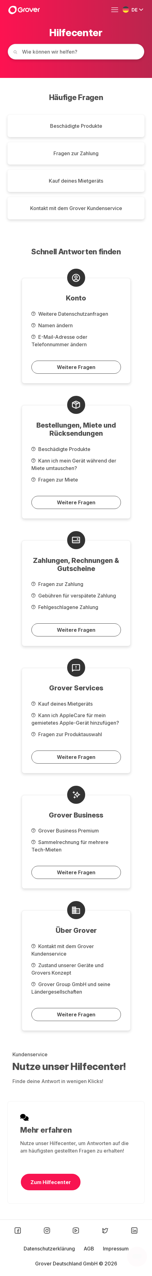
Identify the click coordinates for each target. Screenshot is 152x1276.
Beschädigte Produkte (76, 126)
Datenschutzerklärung (50, 1248)
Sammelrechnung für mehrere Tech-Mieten (69, 846)
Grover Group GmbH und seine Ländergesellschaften (70, 988)
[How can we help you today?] (76, 52)
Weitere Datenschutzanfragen (69, 314)
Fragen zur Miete (54, 480)
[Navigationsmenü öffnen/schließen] (116, 10)
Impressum (116, 1248)
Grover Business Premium (65, 830)
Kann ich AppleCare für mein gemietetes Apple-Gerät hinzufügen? (75, 719)
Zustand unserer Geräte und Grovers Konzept (67, 969)
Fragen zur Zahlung (76, 153)
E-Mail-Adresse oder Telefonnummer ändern (59, 341)
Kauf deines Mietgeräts (76, 181)
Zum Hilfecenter (50, 1182)
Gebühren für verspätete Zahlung (73, 595)
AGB (89, 1248)
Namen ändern (52, 325)
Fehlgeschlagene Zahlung (64, 607)
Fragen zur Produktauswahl (66, 734)
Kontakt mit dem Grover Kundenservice (76, 208)
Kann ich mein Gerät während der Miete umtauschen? (73, 464)
